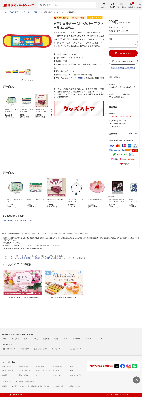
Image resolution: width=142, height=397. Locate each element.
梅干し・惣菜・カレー (9, 371)
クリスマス (76, 339)
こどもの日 (15, 339)
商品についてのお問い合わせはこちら (123, 68)
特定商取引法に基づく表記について (39, 386)
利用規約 (5, 386)
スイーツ (39, 375)
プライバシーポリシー (60, 386)
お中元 (36, 339)
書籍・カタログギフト (77, 375)
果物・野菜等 (57, 366)
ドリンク (56, 371)
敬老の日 (46, 339)
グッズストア (56, 349)
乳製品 (72, 366)
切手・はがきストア (8, 349)
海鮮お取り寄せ (24, 366)
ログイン (104, 7)
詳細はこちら (133, 133)
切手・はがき (6, 366)
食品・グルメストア (40, 349)
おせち (66, 339)
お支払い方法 (6, 220)
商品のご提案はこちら (76, 386)
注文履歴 (112, 7)
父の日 (26, 339)
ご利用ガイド (6, 382)
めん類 (4, 375)
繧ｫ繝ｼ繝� (131, 7)
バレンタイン (89, 339)
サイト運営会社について (18, 386)
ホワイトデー (103, 339)
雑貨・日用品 (23, 375)
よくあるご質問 (18, 382)
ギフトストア (24, 349)
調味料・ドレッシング (43, 371)
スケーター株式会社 (77, 77)
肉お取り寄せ (40, 366)
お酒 (71, 371)
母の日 (4, 339)
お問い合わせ (29, 382)
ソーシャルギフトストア (73, 349)
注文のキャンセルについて (23, 220)
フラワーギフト (58, 375)
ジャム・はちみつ (24, 371)
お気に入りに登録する (124, 61)
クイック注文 (122, 7)
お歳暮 (56, 339)
